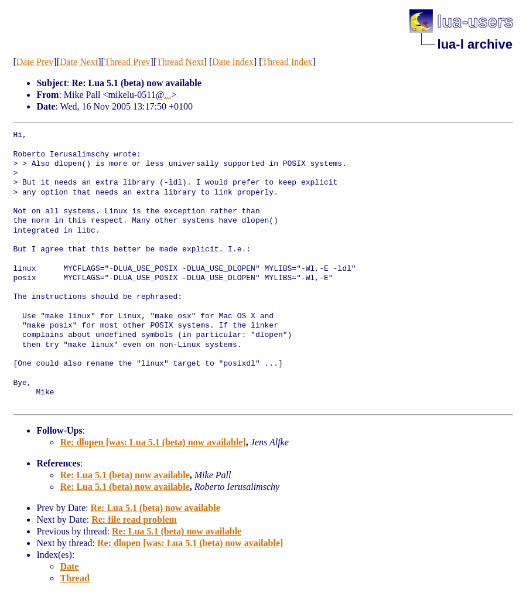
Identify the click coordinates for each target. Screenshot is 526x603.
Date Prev (35, 62)
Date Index (233, 62)
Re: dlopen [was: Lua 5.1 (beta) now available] (152, 442)
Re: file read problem (134, 519)
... (167, 95)
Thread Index (287, 62)
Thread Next (179, 62)
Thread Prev (127, 62)
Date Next (79, 62)
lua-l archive (475, 44)
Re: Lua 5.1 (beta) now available (124, 475)
